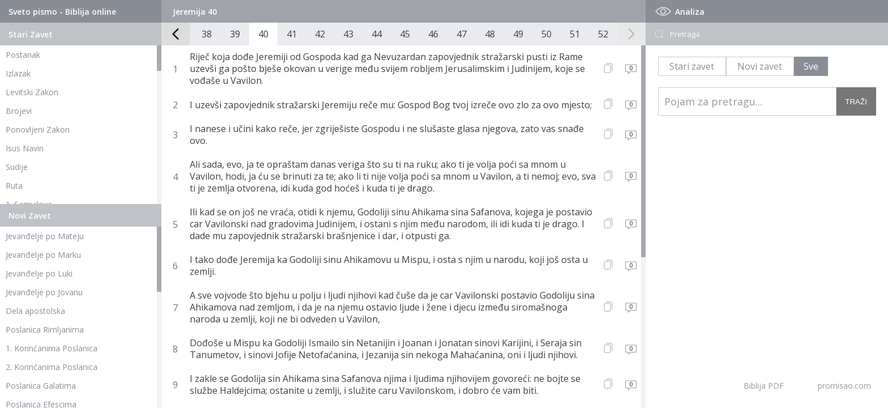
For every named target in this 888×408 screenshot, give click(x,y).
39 (235, 34)
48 (490, 34)
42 (320, 34)
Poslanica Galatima (41, 385)
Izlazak (18, 73)
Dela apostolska (35, 310)
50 (546, 34)
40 (263, 34)
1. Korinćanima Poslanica (51, 348)
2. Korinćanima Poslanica (51, 367)
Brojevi (19, 110)
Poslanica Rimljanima (45, 329)
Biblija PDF (764, 385)
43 (348, 34)
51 (575, 34)
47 (461, 34)
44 (377, 34)
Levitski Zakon (32, 92)
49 (518, 34)
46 (433, 34)
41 (292, 34)
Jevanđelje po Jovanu (44, 292)
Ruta (14, 185)
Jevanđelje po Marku (43, 254)
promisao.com (844, 385)
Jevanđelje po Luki (39, 273)
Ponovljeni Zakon (38, 129)
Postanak (23, 54)
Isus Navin (25, 148)
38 (207, 34)
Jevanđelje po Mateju (45, 236)
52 (603, 34)
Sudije (17, 167)
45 (405, 34)
